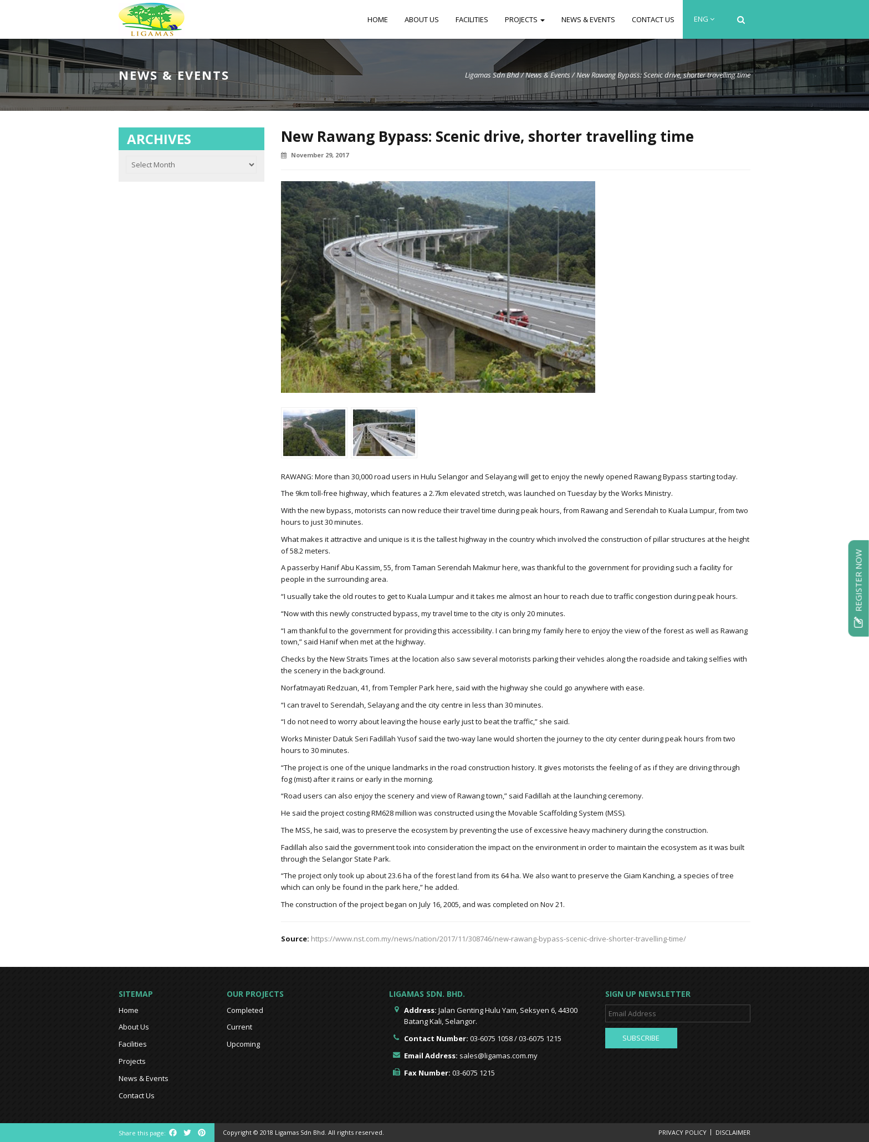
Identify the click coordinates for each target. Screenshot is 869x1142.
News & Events (588, 19)
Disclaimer (732, 1132)
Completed (245, 1010)
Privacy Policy (682, 1132)
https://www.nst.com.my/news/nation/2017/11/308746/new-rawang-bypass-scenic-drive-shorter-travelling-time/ (498, 939)
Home (377, 19)
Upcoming (243, 1044)
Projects (525, 19)
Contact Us (653, 19)
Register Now (858, 588)
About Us (422, 19)
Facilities (472, 19)
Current (239, 1027)
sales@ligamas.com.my (498, 1056)
